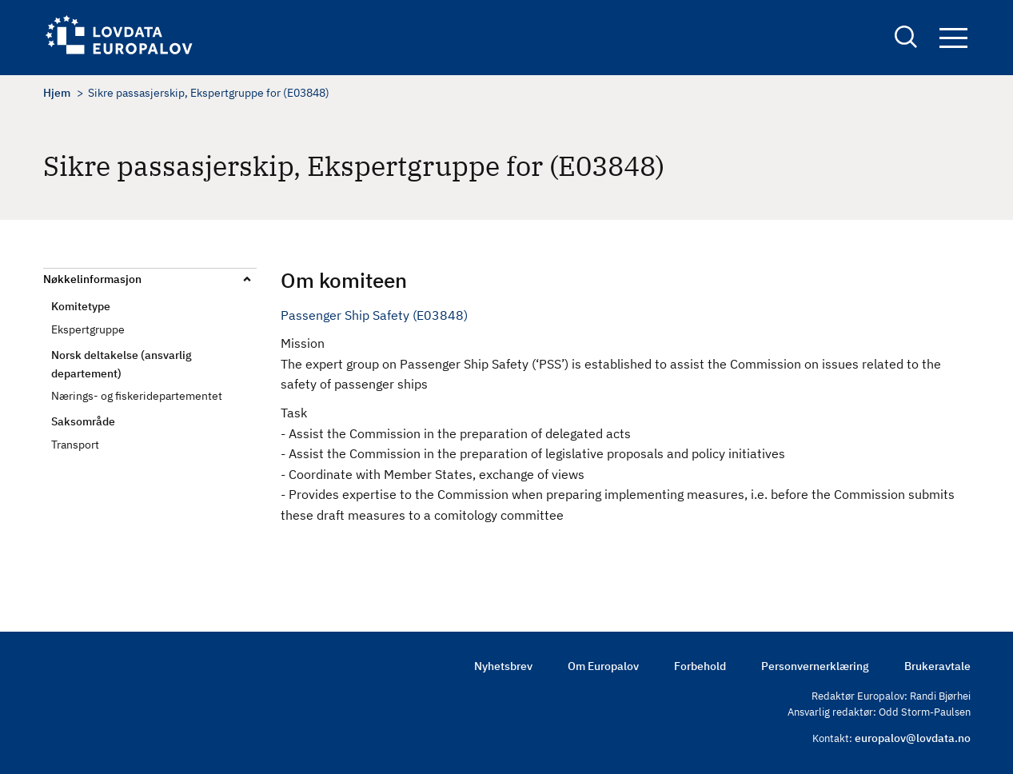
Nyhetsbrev (503, 666)
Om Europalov (603, 666)
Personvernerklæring (815, 666)
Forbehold (700, 666)
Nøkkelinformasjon (92, 279)
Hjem (56, 93)
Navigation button (953, 38)
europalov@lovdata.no (913, 738)
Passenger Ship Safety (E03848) (374, 315)
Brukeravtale (937, 666)
